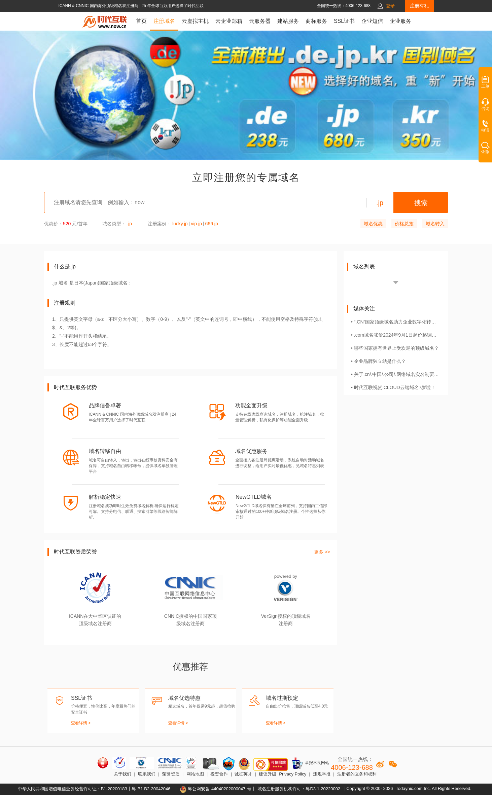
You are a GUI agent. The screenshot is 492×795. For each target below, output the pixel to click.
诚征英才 (243, 774)
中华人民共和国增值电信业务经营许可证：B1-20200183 (72, 788)
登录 (390, 5)
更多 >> (322, 552)
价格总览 (404, 223)
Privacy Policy (292, 774)
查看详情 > (81, 723)
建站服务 (288, 21)
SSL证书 (344, 21)
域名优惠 (373, 223)
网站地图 (195, 774)
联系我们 (146, 774)
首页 (141, 21)
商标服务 (316, 21)
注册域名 (164, 21)
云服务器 (260, 21)
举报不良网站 (310, 763)
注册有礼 (419, 5)
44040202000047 (228, 788)
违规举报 (321, 774)
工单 (485, 84)
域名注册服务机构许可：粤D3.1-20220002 (298, 788)
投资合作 (219, 774)
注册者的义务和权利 (357, 774)
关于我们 (122, 774)
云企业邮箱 (228, 21)
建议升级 (267, 774)
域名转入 (435, 223)
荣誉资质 (171, 774)
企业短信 (372, 21)
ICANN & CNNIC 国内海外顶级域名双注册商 (98, 5)
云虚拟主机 (195, 21)
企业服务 (400, 21)
